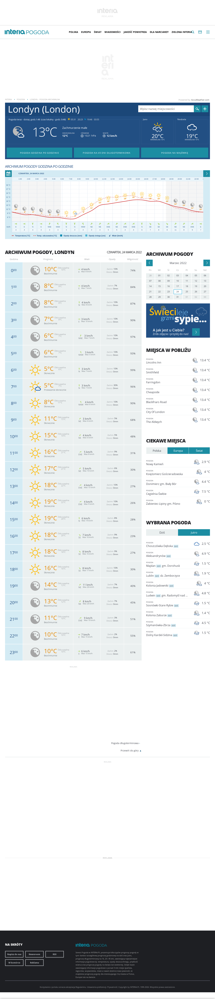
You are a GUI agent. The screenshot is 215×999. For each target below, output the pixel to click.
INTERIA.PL (135, 987)
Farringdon (168, 380)
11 (187, 280)
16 (168, 286)
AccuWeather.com (200, 99)
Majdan (168, 564)
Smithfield (168, 370)
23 (168, 291)
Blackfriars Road (168, 400)
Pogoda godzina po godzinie (39, 152)
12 (196, 280)
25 (187, 291)
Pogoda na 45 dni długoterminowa (106, 152)
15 (159, 286)
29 (159, 296)
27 (205, 291)
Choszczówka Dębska (168, 544)
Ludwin (168, 593)
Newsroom (34, 954)
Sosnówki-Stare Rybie (168, 603)
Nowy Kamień (168, 462)
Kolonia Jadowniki (168, 584)
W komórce (14, 962)
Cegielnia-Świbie (168, 492)
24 (177, 291)
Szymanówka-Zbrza (168, 623)
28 (150, 275)
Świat (97, 32)
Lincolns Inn (168, 360)
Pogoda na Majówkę (174, 152)
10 (177, 280)
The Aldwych (168, 420)
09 (168, 280)
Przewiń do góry (130, 750)
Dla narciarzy (159, 32)
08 (159, 280)
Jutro (145, 119)
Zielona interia (182, 32)
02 (168, 275)
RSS (54, 954)
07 (150, 280)
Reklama (34, 962)
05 (196, 275)
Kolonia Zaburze (168, 613)
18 (187, 286)
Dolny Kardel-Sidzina (168, 633)
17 (177, 286)
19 (196, 286)
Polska (73, 32)
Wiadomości (112, 32)
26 (196, 291)
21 (150, 291)
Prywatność (112, 987)
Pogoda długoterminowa (125, 743)
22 (159, 291)
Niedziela (181, 119)
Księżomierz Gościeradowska (168, 472)
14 (150, 286)
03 (177, 275)
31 (177, 296)
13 (205, 280)
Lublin (168, 574)
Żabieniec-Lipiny (168, 502)
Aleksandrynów (168, 554)
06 (205, 275)
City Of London (168, 410)
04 (187, 275)
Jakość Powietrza (135, 32)
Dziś (162, 532)
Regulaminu (81, 987)
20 (205, 286)
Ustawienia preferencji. (97, 987)
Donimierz (168, 482)
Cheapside (168, 390)
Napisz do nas (14, 954)
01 (159, 275)
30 (168, 296)
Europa (86, 32)
